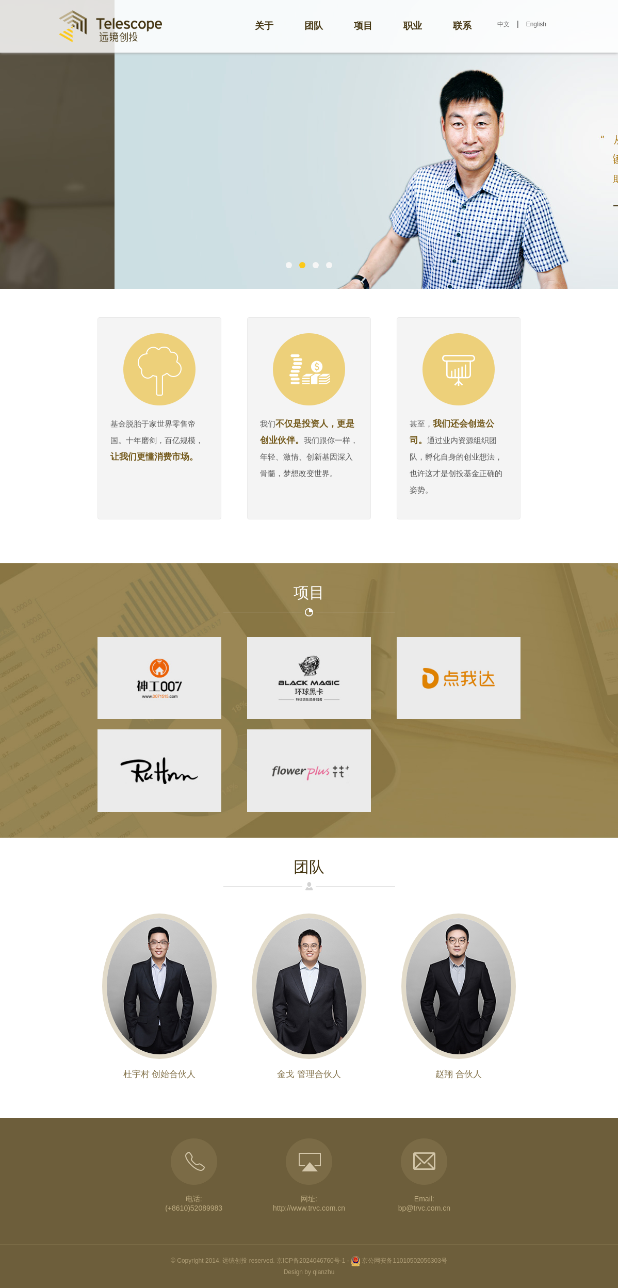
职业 (412, 26)
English (536, 24)
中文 (503, 24)
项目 (363, 26)
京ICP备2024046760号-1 (311, 1260)
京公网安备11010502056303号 (404, 1260)
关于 (264, 26)
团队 (313, 26)
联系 (462, 26)
